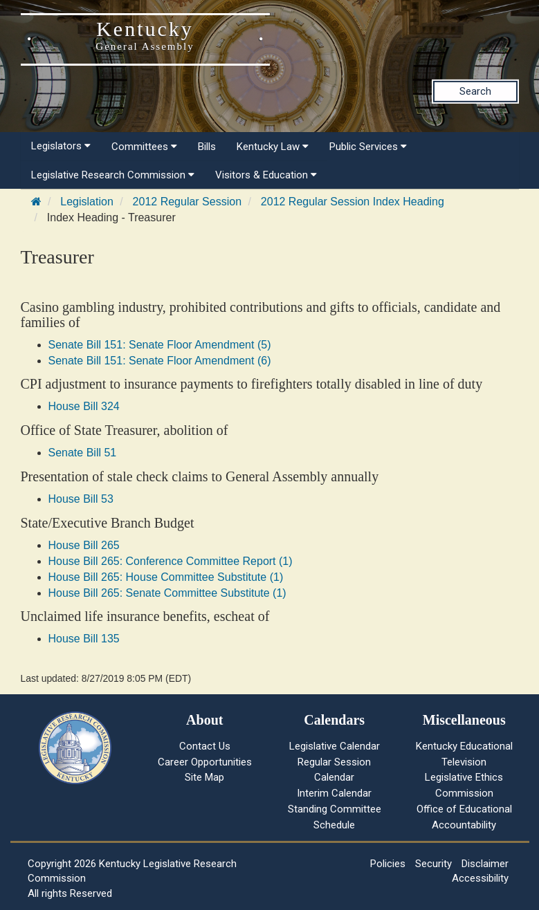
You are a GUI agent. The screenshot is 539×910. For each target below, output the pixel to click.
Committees (144, 146)
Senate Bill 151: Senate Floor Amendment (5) (159, 345)
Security (433, 863)
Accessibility (480, 878)
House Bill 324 (84, 406)
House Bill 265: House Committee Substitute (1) (166, 577)
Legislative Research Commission (112, 175)
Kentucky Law (273, 146)
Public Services (368, 146)
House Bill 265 (84, 545)
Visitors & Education (266, 175)
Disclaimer (485, 863)
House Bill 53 (80, 499)
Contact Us (204, 746)
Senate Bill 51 (82, 452)
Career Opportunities (205, 762)
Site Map (204, 777)
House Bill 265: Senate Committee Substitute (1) (167, 593)
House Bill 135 (84, 638)
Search (475, 91)
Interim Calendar (334, 793)
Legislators (61, 146)
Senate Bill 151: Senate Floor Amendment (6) (159, 360)
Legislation (86, 201)
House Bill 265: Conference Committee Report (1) (170, 561)
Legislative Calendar (334, 746)
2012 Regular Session (187, 201)
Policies (387, 863)
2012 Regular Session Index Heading (352, 201)
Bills (207, 146)
